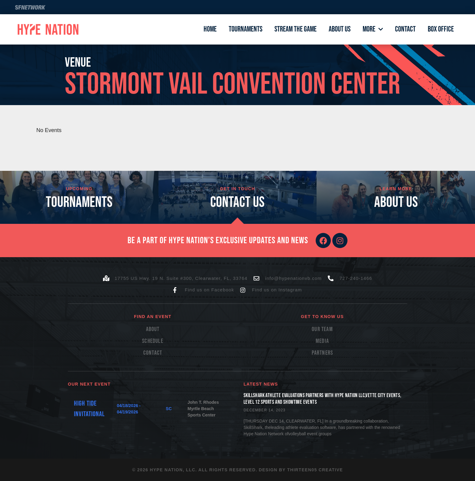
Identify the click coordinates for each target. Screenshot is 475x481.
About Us (339, 29)
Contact (405, 29)
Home (210, 29)
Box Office (441, 29)
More (373, 29)
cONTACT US (237, 202)
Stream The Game (295, 29)
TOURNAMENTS (79, 202)
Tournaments (245, 29)
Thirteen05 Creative (315, 469)
